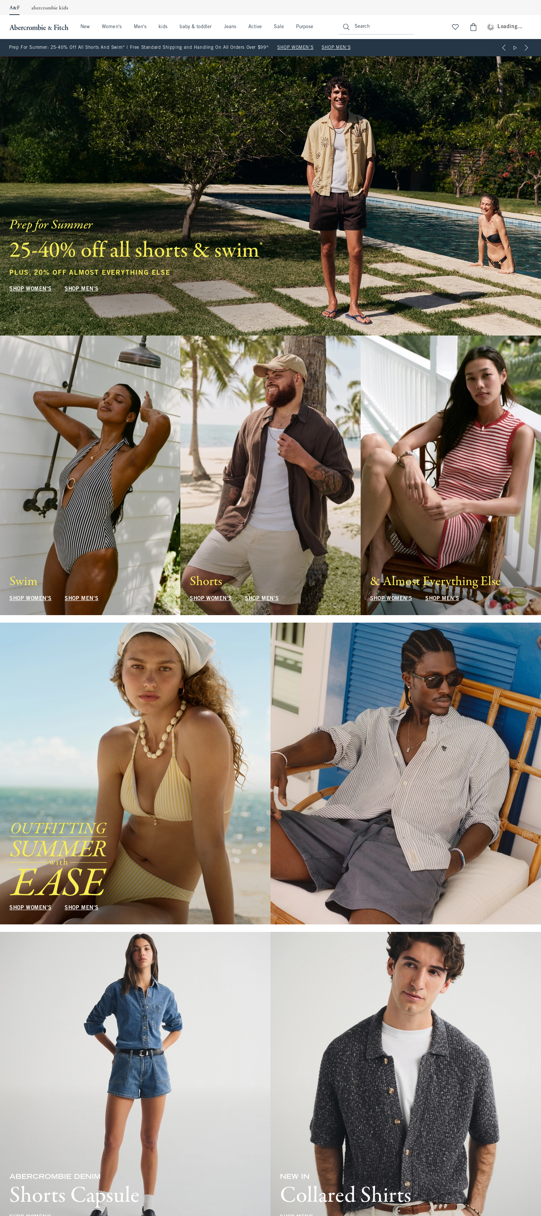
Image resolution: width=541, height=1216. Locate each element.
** (173, 271)
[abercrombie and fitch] (38, 27)
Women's (112, 27)
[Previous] (503, 47)
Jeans (230, 27)
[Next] (526, 47)
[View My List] (455, 27)
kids (163, 27)
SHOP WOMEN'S (295, 47)
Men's (140, 27)
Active (255, 27)
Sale (279, 27)
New (85, 27)
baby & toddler (196, 27)
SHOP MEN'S (336, 47)
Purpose (305, 27)
